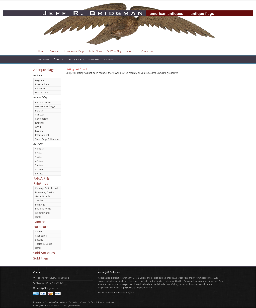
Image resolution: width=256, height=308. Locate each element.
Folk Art (108, 59)
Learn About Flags (74, 51)
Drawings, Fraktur (44, 192)
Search (59, 59)
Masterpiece (41, 92)
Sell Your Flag (114, 51)
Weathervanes (43, 212)
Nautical (39, 122)
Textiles (39, 200)
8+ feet (39, 173)
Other (38, 216)
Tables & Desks (43, 243)
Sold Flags (41, 258)
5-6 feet (39, 165)
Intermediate (42, 84)
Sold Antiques (44, 253)
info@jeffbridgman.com (48, 288)
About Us (131, 51)
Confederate (42, 118)
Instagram (129, 292)
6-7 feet (39, 169)
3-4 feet (39, 157)
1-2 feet (39, 149)
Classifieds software (59, 302)
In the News (95, 51)
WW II (38, 126)
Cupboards (41, 235)
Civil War (39, 114)
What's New (43, 59)
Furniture (93, 59)
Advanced (40, 88)
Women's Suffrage (45, 106)
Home (41, 51)
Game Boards (42, 196)
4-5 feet (39, 161)
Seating (39, 239)
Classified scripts (98, 302)
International (42, 135)
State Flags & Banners (47, 139)
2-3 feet (39, 153)
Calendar (54, 51)
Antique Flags (76, 59)
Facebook (115, 292)
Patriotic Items (43, 102)
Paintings (40, 204)
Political (39, 110)
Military (39, 131)
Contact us (147, 51)
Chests (38, 231)
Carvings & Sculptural (46, 188)
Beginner (40, 80)
